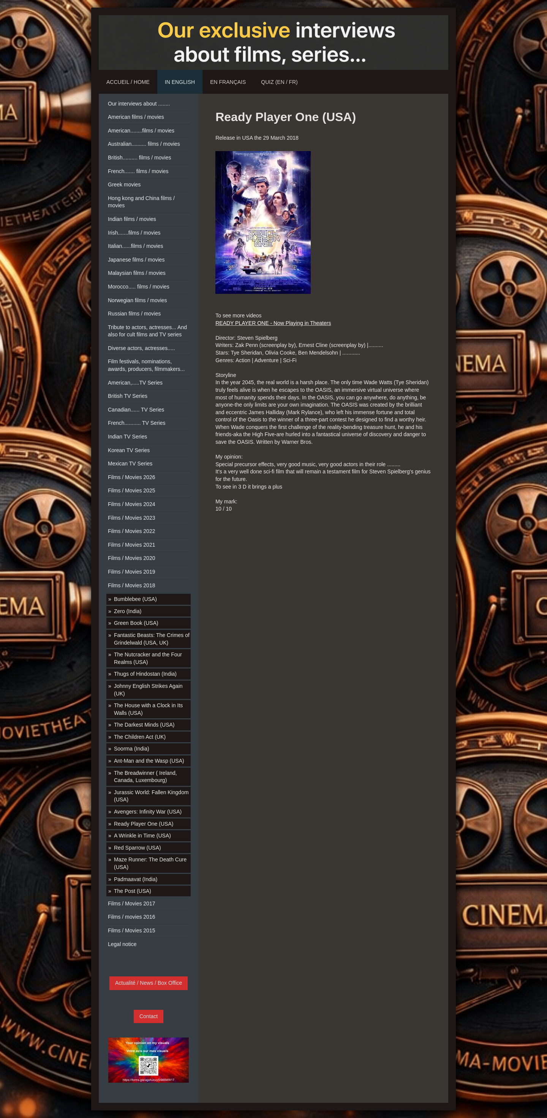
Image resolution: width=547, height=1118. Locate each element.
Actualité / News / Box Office (148, 983)
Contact (148, 1016)
